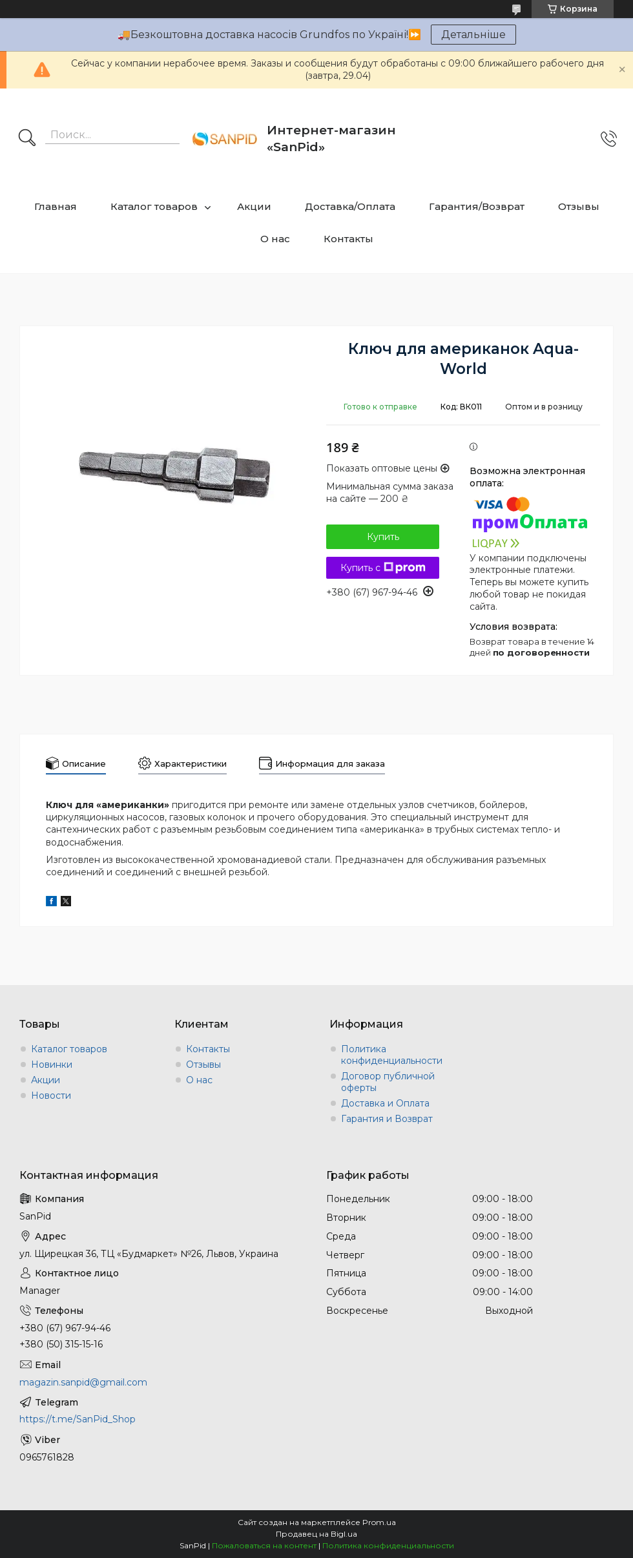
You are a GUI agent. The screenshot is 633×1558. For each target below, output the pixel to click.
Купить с (383, 568)
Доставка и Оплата (385, 1103)
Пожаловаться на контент (264, 1545)
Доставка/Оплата (350, 206)
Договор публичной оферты (388, 1082)
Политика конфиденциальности (391, 1054)
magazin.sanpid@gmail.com (83, 1382)
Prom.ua (379, 1522)
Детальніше (473, 34)
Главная (55, 206)
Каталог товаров (154, 206)
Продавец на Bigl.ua (316, 1534)
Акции (254, 206)
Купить (383, 537)
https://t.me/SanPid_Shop (77, 1419)
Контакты (348, 239)
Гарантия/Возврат (476, 206)
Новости (51, 1095)
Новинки (51, 1064)
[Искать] (27, 139)
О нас (275, 239)
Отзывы (578, 206)
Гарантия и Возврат (387, 1119)
